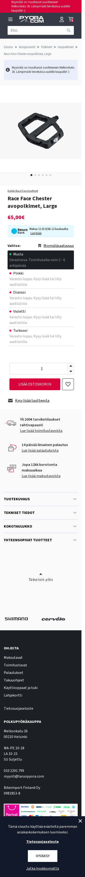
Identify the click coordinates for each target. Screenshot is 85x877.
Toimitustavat (15, 665)
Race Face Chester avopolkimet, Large (27, 54)
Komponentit (27, 47)
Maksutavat (13, 657)
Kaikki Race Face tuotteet (23, 191)
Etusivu (8, 47)
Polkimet (46, 47)
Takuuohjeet (14, 680)
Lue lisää (36, 233)
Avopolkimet (65, 47)
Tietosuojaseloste (18, 708)
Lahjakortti (13, 695)
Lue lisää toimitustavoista (41, 430)
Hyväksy (43, 856)
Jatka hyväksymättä (42, 868)
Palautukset (13, 672)
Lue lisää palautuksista (40, 450)
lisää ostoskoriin (34, 384)
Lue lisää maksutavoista (41, 476)
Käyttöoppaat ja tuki (21, 687)
